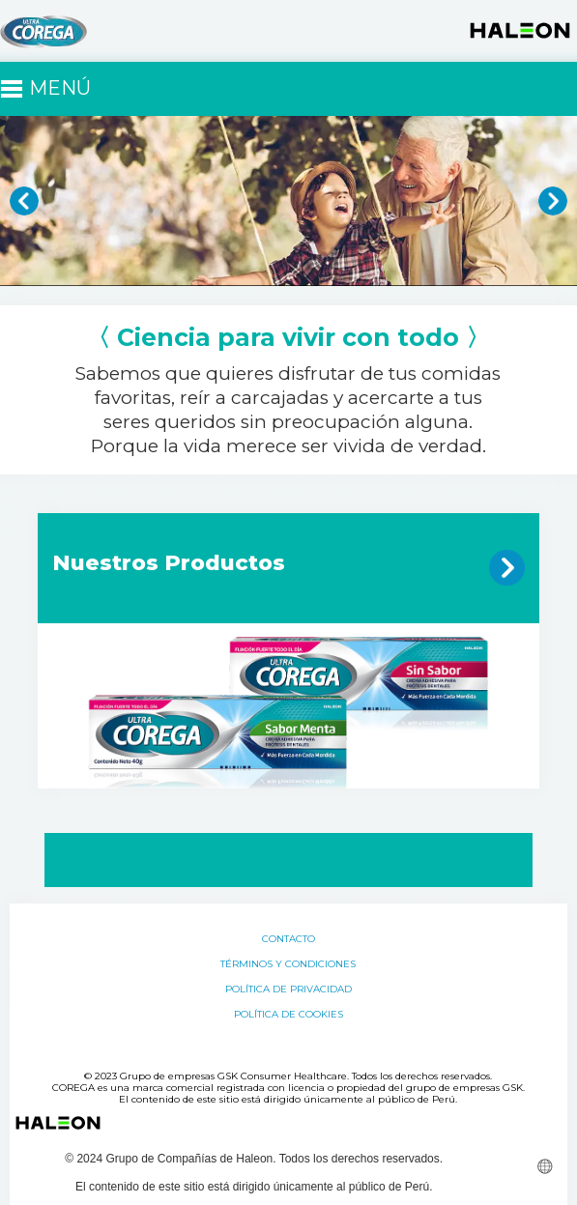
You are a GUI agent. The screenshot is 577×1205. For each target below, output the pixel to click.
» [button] (552, 200)
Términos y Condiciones (288, 964)
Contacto (288, 939)
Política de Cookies (288, 1014)
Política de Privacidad (288, 989)
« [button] (24, 200)
